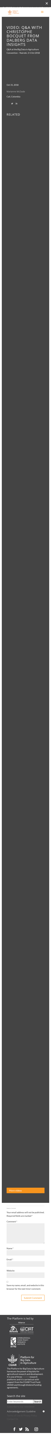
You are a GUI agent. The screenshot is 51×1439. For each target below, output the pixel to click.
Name (10, 1248)
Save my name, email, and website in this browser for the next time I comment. (25, 1287)
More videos (15, 1190)
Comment (12, 1221)
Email (10, 1259)
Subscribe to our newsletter (21, 1406)
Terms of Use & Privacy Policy (22, 1415)
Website (11, 1270)
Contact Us (12, 1419)
